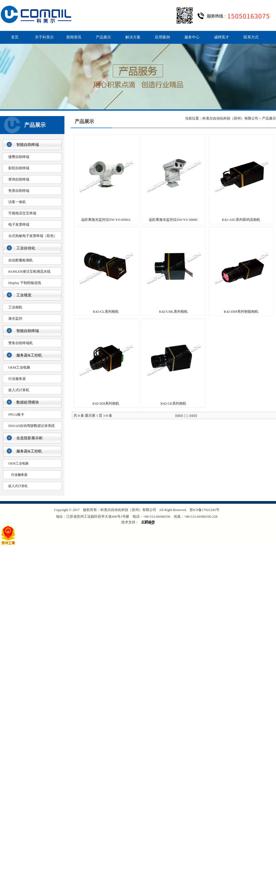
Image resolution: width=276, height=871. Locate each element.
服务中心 (191, 37)
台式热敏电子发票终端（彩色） (32, 236)
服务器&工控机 (29, 355)
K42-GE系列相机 (173, 403)
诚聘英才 (221, 37)
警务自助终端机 (20, 343)
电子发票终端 (18, 224)
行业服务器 (17, 379)
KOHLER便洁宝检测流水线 (29, 271)
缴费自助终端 (18, 157)
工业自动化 (25, 248)
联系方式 (251, 37)
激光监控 (15, 318)
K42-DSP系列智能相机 (241, 311)
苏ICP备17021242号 (204, 510)
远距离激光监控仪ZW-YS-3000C (173, 220)
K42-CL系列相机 (105, 311)
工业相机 (15, 307)
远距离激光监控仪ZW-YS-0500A (105, 220)
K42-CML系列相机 (173, 311)
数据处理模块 (27, 402)
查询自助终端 (18, 179)
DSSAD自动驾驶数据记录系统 (31, 426)
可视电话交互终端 (22, 213)
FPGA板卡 (16, 414)
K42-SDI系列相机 (105, 403)
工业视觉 (23, 295)
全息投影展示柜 (29, 438)
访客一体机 (17, 202)
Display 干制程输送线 (24, 283)
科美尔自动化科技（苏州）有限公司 (230, 118)
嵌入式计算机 (18, 390)
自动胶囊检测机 (20, 260)
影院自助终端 (18, 168)
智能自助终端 (27, 145)
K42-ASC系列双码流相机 (241, 220)
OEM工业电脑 (19, 367)
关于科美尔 (44, 37)
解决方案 (132, 37)
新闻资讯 (73, 37)
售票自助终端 (18, 191)
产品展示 (103, 37)
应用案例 (162, 37)
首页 (15, 37)
